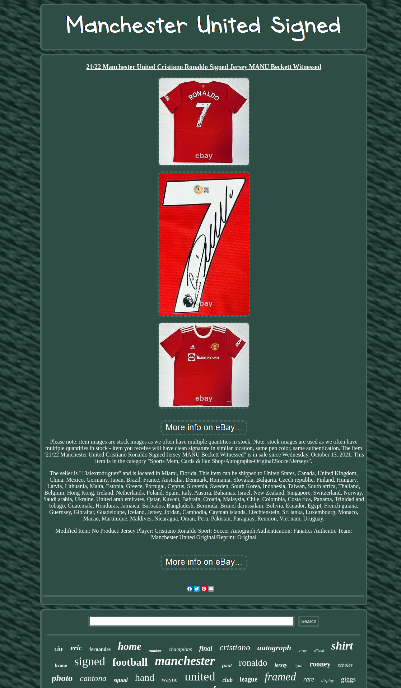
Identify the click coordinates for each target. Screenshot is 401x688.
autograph (274, 647)
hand (144, 677)
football (130, 662)
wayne (169, 679)
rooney (320, 664)
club (227, 680)
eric (76, 647)
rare (308, 679)
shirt (342, 645)
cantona (93, 678)
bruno (61, 665)
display (327, 680)
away (302, 650)
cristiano (235, 647)
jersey (281, 665)
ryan (298, 665)
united (200, 676)
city (59, 648)
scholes (345, 665)
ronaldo (253, 662)
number (155, 650)
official (319, 650)
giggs (348, 679)
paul (227, 665)
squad (121, 680)
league (248, 679)
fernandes (100, 649)
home (129, 646)
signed (89, 661)
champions (180, 649)
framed (280, 676)
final (206, 648)
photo (62, 678)
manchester (185, 661)
